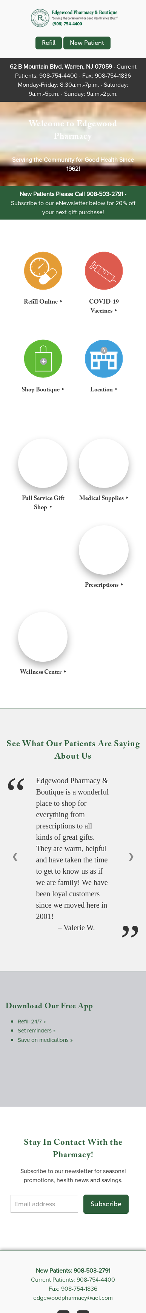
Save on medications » (45, 1040)
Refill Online (41, 302)
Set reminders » (37, 1030)
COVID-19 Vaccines (104, 307)
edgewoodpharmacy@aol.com (73, 1297)
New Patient (87, 43)
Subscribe (106, 1204)
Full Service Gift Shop (43, 504)
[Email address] (44, 1204)
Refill (48, 43)
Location (102, 390)
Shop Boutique (41, 390)
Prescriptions (102, 586)
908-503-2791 (104, 194)
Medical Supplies (102, 499)
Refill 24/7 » (32, 1021)
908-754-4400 (58, 75)
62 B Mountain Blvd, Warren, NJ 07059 (61, 66)
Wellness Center (41, 673)
